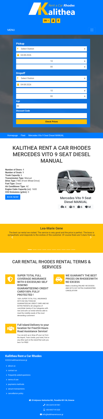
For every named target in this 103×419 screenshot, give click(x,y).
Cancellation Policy (15, 393)
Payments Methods (16, 384)
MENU (11, 30)
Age (18, 101)
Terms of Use (13, 379)
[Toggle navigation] (92, 30)
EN (45, 20)
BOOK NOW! (13, 197)
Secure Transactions (16, 389)
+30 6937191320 (53, 410)
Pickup (20, 43)
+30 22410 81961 (53, 405)
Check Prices (51, 121)
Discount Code (23, 111)
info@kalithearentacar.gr (53, 414)
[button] (12, 237)
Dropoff (20, 73)
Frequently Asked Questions (19, 375)
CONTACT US (12, 370)
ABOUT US (11, 366)
